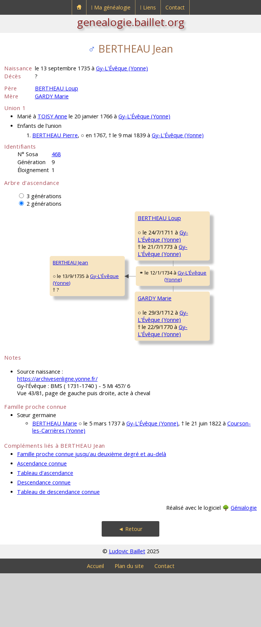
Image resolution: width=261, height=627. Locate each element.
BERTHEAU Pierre (55, 135)
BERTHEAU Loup (56, 88)
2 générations (44, 203)
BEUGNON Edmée (201, 270)
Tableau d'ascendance (45, 526)
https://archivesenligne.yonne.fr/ (57, 432)
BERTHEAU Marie (54, 477)
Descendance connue (44, 536)
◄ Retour (130, 582)
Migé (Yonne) (230, 374)
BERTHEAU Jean (26, 289)
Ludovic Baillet (127, 604)
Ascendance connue (42, 517)
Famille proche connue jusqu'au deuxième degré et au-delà (91, 507)
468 (56, 154)
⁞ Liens (148, 7)
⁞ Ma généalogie (110, 7)
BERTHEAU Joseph (201, 217)
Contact (175, 7)
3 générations (44, 196)
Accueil (95, 619)
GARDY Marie (52, 96)
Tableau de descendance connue (58, 545)
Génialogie (244, 561)
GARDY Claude (197, 315)
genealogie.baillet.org (130, 22)
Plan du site (129, 619)
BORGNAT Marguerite (205, 360)
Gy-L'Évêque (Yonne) (122, 68)
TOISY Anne (52, 116)
